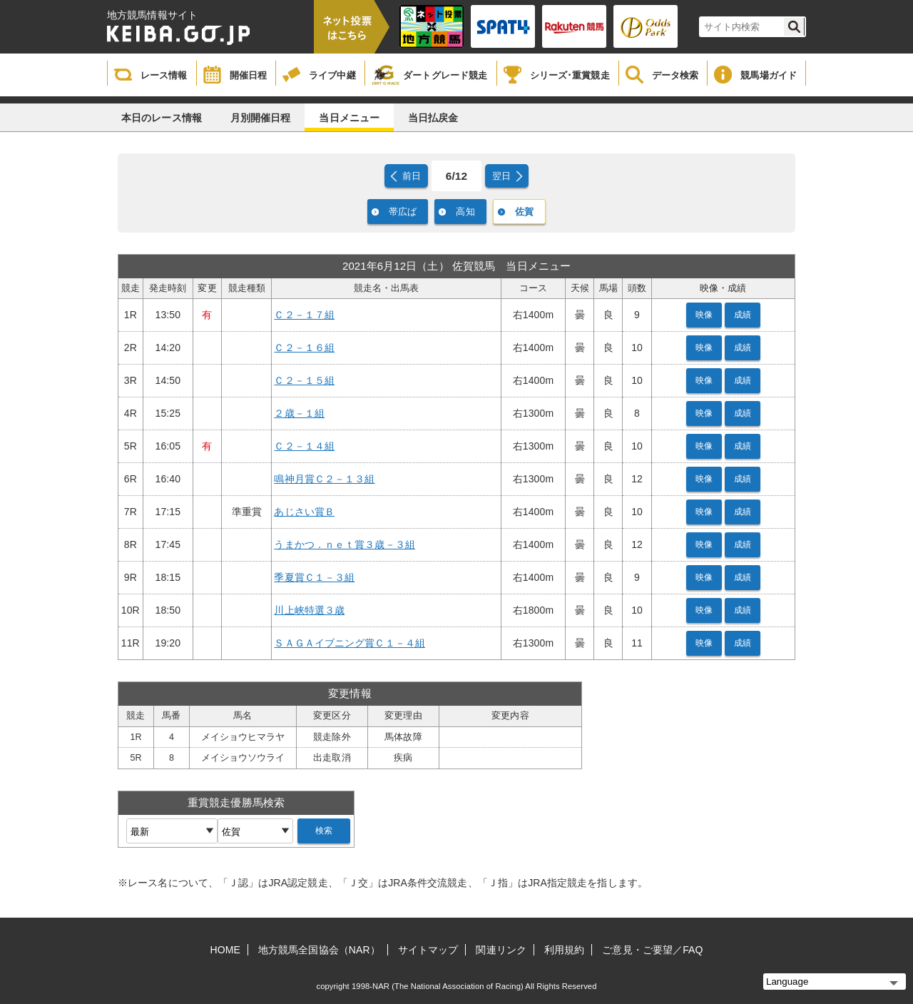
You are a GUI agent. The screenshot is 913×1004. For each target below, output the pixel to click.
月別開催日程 (260, 117)
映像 (704, 315)
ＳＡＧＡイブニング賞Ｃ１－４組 (349, 643)
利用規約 (564, 949)
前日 (411, 176)
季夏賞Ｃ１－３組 (314, 577)
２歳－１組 (299, 413)
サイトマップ (428, 949)
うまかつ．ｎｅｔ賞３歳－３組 (344, 544)
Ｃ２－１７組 (304, 314)
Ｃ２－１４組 (304, 446)
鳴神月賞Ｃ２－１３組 (324, 479)
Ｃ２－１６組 (304, 347)
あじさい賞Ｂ (304, 511)
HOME (225, 949)
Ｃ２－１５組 (304, 380)
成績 (742, 315)
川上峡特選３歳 (309, 610)
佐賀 (524, 211)
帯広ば (403, 211)
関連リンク (501, 949)
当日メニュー (349, 117)
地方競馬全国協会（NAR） (319, 949)
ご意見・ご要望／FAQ (652, 949)
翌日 (501, 176)
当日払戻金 (433, 117)
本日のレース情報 (161, 117)
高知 (465, 211)
